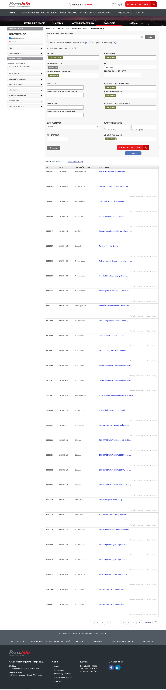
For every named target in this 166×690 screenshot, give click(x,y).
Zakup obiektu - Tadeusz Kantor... (112, 336)
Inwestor (51, 84)
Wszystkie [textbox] (109, 67)
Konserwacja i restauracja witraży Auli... (114, 306)
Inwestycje (109, 22)
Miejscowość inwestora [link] (16, 106)
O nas (56, 666)
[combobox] (73, 57)
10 (139, 623)
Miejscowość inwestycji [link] (16, 84)
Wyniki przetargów (83, 22)
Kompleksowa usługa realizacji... (111, 216)
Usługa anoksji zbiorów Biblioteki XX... (114, 350)
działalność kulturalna (17, 63)
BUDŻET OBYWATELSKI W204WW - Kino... (115, 470)
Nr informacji (53, 135)
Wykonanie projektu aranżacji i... (112, 500)
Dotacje (133, 22)
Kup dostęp (133, 153)
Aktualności (18, 641)
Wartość (60, 162)
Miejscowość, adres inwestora (62, 91)
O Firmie (97, 641)
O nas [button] (13, 12)
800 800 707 (91, 4)
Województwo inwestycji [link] (17, 79)
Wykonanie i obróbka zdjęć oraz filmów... (115, 530)
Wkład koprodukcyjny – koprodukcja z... (114, 545)
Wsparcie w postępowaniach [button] (96, 12)
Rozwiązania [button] (125, 12)
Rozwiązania (59, 670)
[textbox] (64, 57)
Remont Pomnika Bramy (108, 246)
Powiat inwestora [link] (14, 101)
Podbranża (109, 54)
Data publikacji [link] (13, 90)
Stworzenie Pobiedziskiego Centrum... (113, 201)
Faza (106, 64)
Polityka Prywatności (59, 641)
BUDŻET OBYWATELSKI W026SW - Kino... (115, 455)
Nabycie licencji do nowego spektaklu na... (115, 261)
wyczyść (14, 41)
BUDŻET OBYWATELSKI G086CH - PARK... (115, 440)
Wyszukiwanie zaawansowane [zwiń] (61, 48)
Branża (50, 54)
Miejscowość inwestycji (115, 71)
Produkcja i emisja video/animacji (112, 410)
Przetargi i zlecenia (34, 22)
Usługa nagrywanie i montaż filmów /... (114, 321)
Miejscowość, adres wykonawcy (62, 111)
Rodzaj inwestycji (55, 64)
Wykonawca (52, 104)
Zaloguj (117, 4)
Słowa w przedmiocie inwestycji (60, 33)
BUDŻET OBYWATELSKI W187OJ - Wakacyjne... (117, 485)
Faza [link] (10, 48)
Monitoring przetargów (34, 12)
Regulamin (37, 641)
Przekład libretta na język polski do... (113, 276)
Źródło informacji (113, 135)
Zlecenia (58, 22)
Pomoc (80, 641)
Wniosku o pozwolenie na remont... (112, 171)
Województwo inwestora (116, 84)
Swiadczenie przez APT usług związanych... (116, 365)
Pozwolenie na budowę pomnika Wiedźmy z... (116, 395)
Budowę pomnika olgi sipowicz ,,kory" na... (115, 231)
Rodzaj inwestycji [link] (14, 73)
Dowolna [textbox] (51, 126)
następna (147, 623)
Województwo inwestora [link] (17, 95)
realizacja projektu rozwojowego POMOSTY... (116, 186)
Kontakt (141, 12)
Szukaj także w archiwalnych (101, 42)
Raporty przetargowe (64, 12)
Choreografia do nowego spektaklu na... (114, 291)
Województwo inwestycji (59, 72)
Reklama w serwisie (122, 641)
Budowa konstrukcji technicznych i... (113, 589)
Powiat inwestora (113, 92)
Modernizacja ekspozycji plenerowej (113, 515)
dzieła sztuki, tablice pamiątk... (20, 66)
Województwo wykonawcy (117, 104)
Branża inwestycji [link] (14, 53)
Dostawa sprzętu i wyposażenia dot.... (114, 425)
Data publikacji (54, 123)
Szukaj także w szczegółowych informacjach (65, 42)
